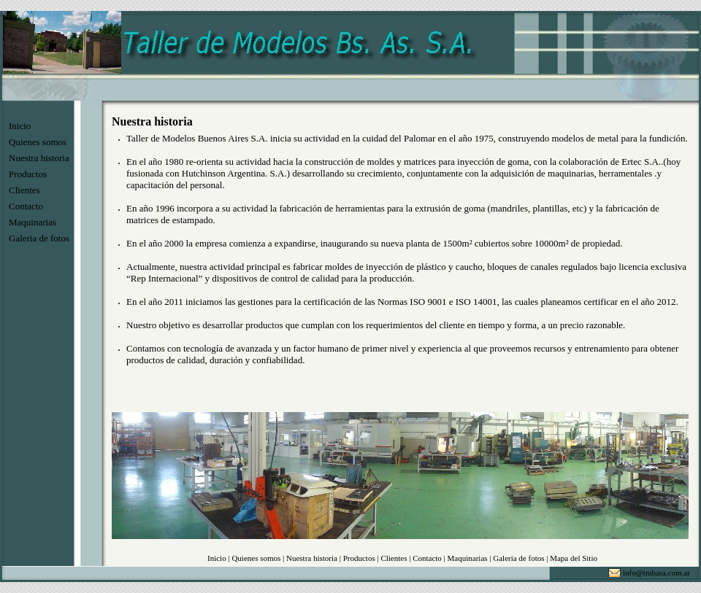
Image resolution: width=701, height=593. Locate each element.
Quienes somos (37, 141)
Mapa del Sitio (573, 558)
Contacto (26, 206)
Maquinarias (32, 222)
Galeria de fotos (39, 238)
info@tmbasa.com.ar (656, 572)
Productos (28, 173)
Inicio (20, 125)
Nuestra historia (39, 157)
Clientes (24, 190)
